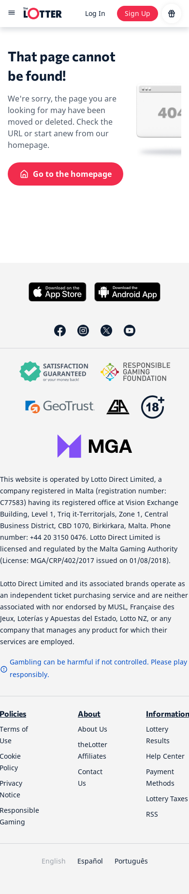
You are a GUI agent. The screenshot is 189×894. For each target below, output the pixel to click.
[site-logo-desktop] (42, 13)
